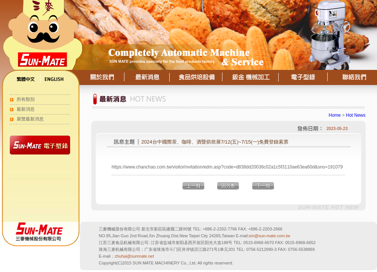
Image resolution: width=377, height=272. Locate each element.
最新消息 (26, 109)
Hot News (355, 115)
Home (335, 115)
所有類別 (26, 99)
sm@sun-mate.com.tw (269, 235)
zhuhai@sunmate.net (134, 256)
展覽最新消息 (30, 119)
